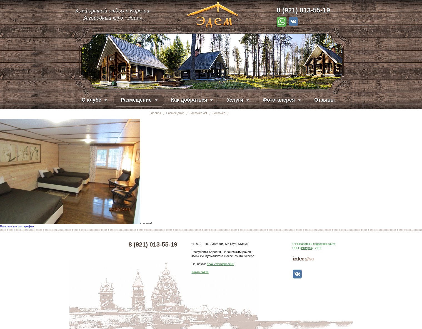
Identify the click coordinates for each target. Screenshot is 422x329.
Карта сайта (200, 272)
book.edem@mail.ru (220, 264)
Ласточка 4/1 (198, 113)
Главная (155, 113)
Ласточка (218, 113)
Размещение (175, 113)
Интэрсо (306, 248)
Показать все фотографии (17, 226)
